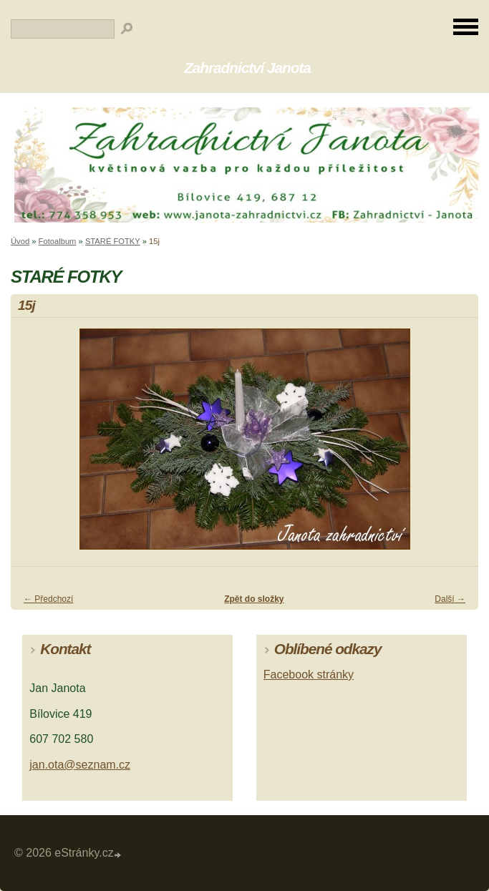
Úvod (20, 241)
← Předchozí (48, 599)
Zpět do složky (254, 599)
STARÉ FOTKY (112, 241)
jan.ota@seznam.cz (79, 765)
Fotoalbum (58, 241)
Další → (450, 599)
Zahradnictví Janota (247, 67)
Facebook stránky (308, 674)
